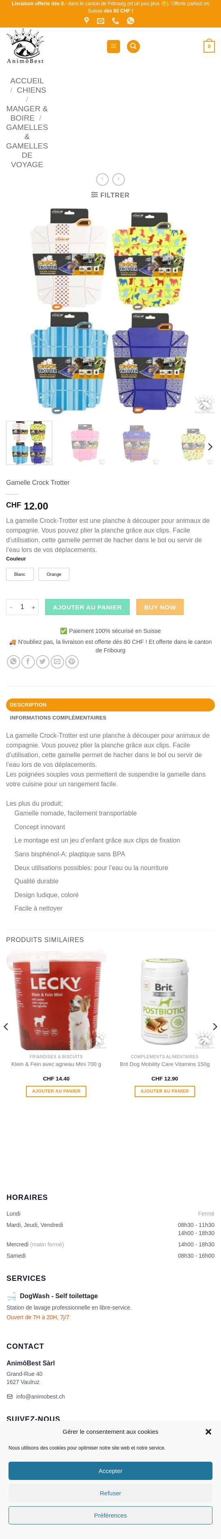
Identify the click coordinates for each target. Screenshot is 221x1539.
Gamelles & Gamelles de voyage (27, 146)
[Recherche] (133, 46)
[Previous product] (118, 179)
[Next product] (102, 179)
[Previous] (6, 1042)
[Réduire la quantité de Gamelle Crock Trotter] (11, 607)
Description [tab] (28, 705)
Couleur (16, 559)
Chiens (32, 90)
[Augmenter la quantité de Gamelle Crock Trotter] (34, 607)
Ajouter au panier (87, 607)
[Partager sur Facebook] (28, 662)
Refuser (110, 1493)
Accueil (27, 80)
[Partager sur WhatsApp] (13, 662)
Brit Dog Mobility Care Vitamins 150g (165, 1064)
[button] (208, 1432)
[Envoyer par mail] (57, 662)
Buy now (160, 607)
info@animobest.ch (35, 1396)
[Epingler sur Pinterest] (72, 662)
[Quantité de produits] (22, 607)
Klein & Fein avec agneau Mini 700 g (56, 1064)
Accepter (110, 1470)
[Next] (210, 447)
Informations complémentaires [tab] (58, 718)
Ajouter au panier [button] (56, 1091)
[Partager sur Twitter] (42, 662)
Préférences (110, 1515)
